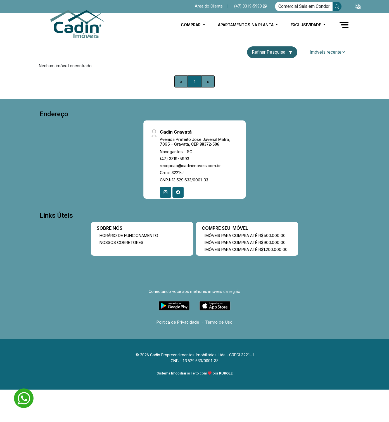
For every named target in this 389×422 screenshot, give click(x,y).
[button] (357, 6)
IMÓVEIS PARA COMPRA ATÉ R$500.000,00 (245, 235)
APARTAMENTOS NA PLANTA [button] (246, 24)
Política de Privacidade (177, 322)
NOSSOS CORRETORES (121, 242)
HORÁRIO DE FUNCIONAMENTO (128, 235)
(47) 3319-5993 (250, 6)
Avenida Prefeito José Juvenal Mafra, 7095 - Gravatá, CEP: (195, 141)
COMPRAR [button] (191, 24)
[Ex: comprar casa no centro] (304, 6)
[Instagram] (165, 192)
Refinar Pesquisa (272, 52)
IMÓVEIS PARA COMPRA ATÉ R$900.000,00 (245, 242)
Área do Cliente (209, 6)
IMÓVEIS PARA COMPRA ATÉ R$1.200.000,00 (246, 249)
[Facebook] (178, 192)
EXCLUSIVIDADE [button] (306, 24)
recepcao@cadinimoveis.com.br (190, 165)
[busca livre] (337, 6)
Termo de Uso (219, 322)
